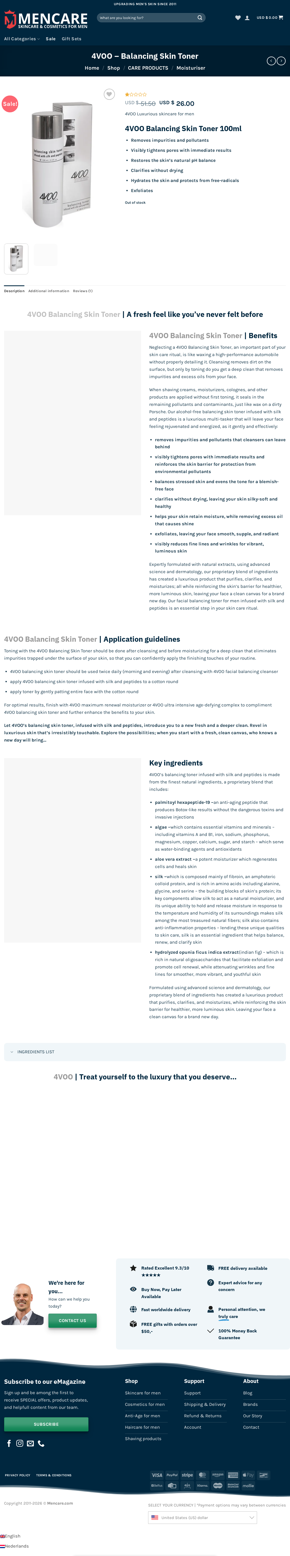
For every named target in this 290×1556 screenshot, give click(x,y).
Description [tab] (14, 291)
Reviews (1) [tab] (83, 291)
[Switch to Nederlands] (14, 1546)
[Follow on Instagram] (19, 1444)
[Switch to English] (10, 1536)
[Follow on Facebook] (9, 1444)
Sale (51, 38)
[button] (247, 18)
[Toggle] (12, 1052)
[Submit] (200, 17)
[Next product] (271, 61)
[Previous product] (281, 61)
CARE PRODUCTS (148, 68)
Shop (113, 68)
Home (92, 68)
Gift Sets (72, 38)
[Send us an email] (30, 1444)
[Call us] (41, 1444)
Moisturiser (190, 68)
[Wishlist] (238, 18)
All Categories (22, 39)
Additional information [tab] (48, 291)
